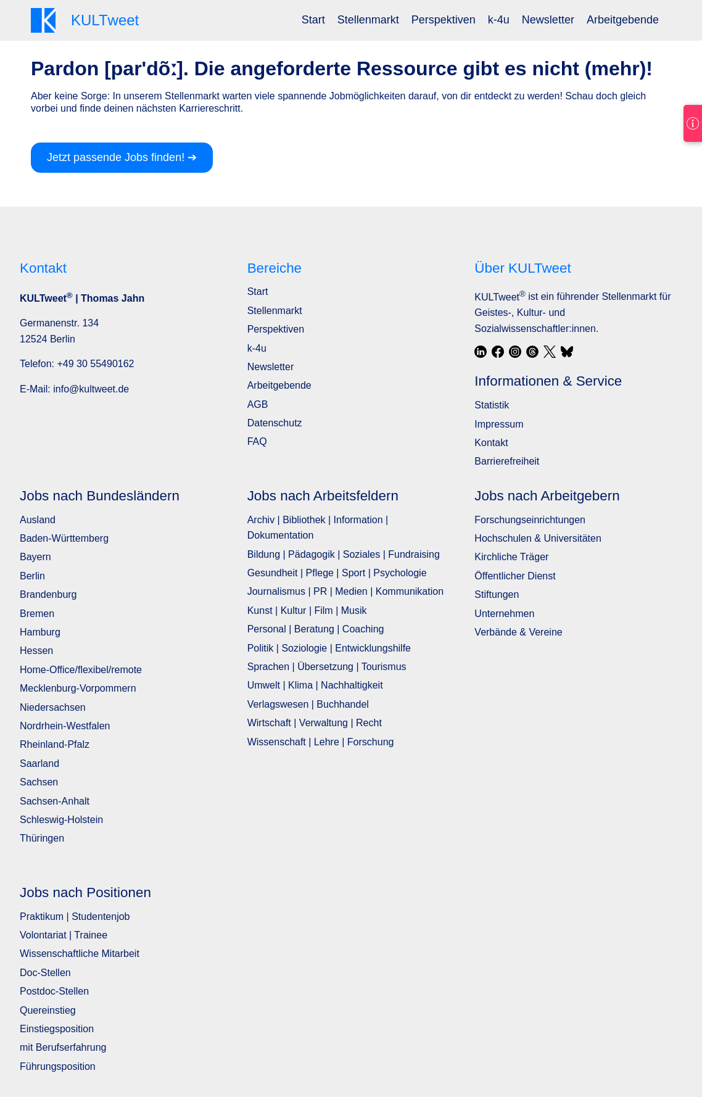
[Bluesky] (567, 352)
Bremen (37, 613)
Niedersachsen (53, 707)
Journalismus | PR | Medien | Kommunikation (345, 591)
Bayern (35, 557)
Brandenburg (48, 594)
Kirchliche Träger (511, 557)
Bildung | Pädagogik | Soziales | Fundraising (343, 554)
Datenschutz (274, 423)
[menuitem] (313, 20)
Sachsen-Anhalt (54, 801)
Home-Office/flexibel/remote (81, 669)
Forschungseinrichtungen (529, 520)
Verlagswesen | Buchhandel (308, 704)
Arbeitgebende (623, 20)
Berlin (32, 576)
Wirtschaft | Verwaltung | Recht (314, 723)
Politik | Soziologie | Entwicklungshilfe (329, 648)
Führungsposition (58, 1066)
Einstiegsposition (57, 1029)
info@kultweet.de (91, 389)
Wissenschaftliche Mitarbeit (79, 953)
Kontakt (491, 442)
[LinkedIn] (480, 352)
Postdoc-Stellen (54, 991)
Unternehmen (504, 613)
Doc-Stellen (45, 972)
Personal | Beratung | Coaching (315, 629)
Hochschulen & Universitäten (537, 538)
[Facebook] (498, 352)
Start (313, 20)
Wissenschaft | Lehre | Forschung (320, 742)
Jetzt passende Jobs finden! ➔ (122, 157)
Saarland (39, 763)
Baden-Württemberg (64, 538)
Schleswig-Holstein (61, 819)
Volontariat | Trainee (63, 935)
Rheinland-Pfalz (54, 744)
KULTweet (499, 297)
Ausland (38, 520)
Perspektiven (443, 20)
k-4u (499, 20)
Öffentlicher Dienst (514, 576)
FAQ (257, 441)
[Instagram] (515, 352)
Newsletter (548, 20)
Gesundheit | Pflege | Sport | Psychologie (337, 573)
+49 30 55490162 (95, 363)
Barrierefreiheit (506, 461)
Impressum (498, 424)
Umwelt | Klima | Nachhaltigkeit (315, 685)
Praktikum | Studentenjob (75, 916)
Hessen (36, 650)
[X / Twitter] (549, 352)
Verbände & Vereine (518, 632)
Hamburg (40, 632)
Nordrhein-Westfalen (65, 726)
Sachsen (39, 782)
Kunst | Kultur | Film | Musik (307, 610)
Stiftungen (496, 594)
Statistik (491, 405)
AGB (257, 404)
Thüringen (42, 838)
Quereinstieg (48, 1010)
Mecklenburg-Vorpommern (78, 688)
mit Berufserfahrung (63, 1047)
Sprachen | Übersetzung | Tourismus (327, 666)
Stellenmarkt (368, 20)
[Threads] (532, 352)
